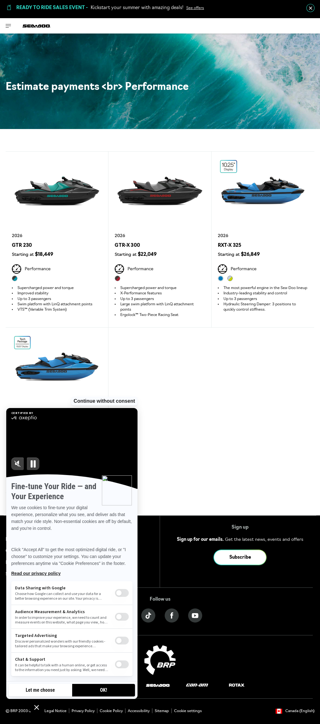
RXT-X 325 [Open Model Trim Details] (230, 245)
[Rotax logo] (236, 685)
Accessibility (139, 711)
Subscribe (240, 557)
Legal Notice (55, 711)
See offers (195, 8)
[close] (310, 8)
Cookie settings (188, 711)
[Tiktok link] (148, 615)
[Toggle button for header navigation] (8, 26)
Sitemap (162, 711)
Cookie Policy (111, 711)
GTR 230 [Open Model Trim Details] (22, 245)
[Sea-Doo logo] (36, 26)
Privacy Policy (83, 711)
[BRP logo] (160, 660)
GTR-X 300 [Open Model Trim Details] (127, 245)
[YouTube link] (195, 615)
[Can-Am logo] (197, 685)
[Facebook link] (172, 615)
